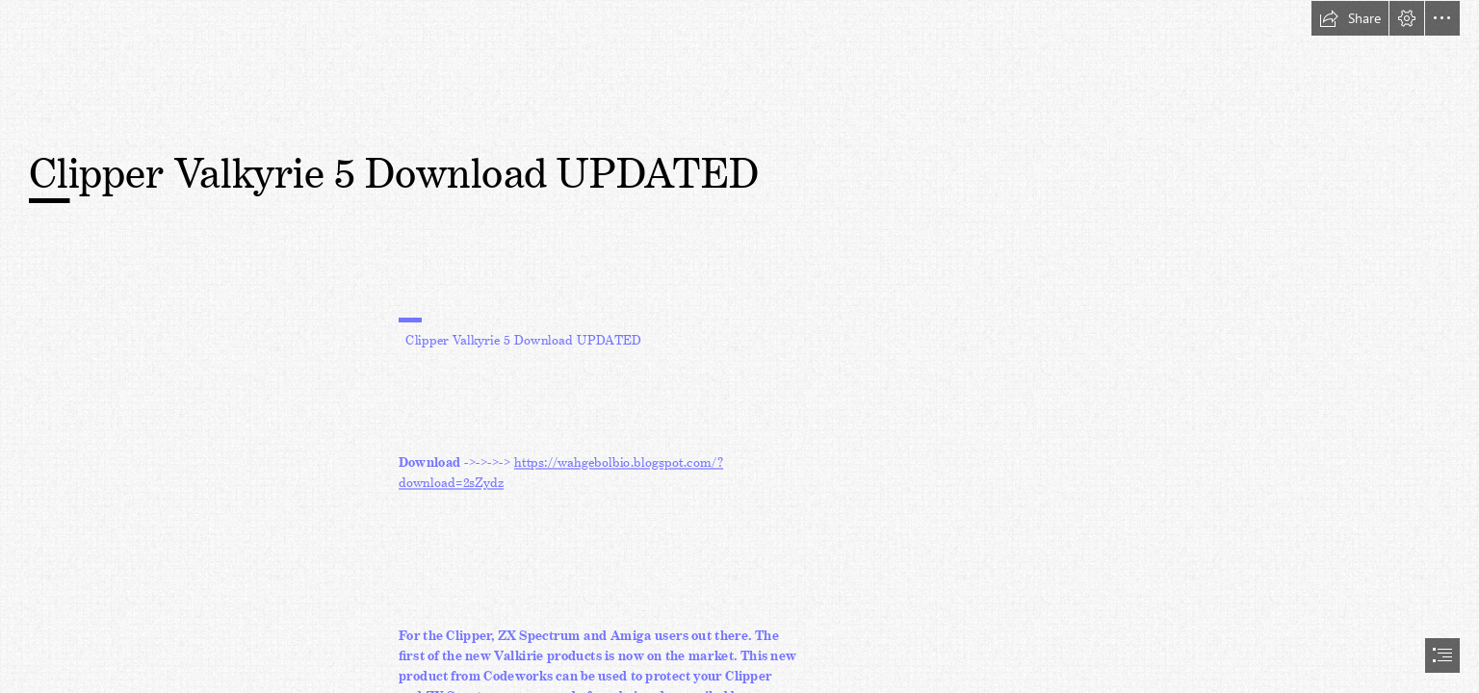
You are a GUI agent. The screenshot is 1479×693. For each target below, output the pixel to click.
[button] (1349, 18)
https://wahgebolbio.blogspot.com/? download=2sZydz (561, 470)
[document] (739, 346)
